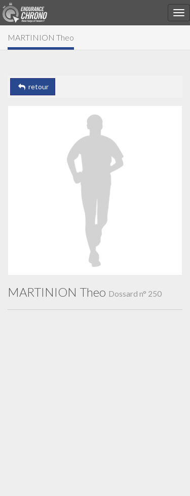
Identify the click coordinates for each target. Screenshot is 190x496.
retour (33, 86)
